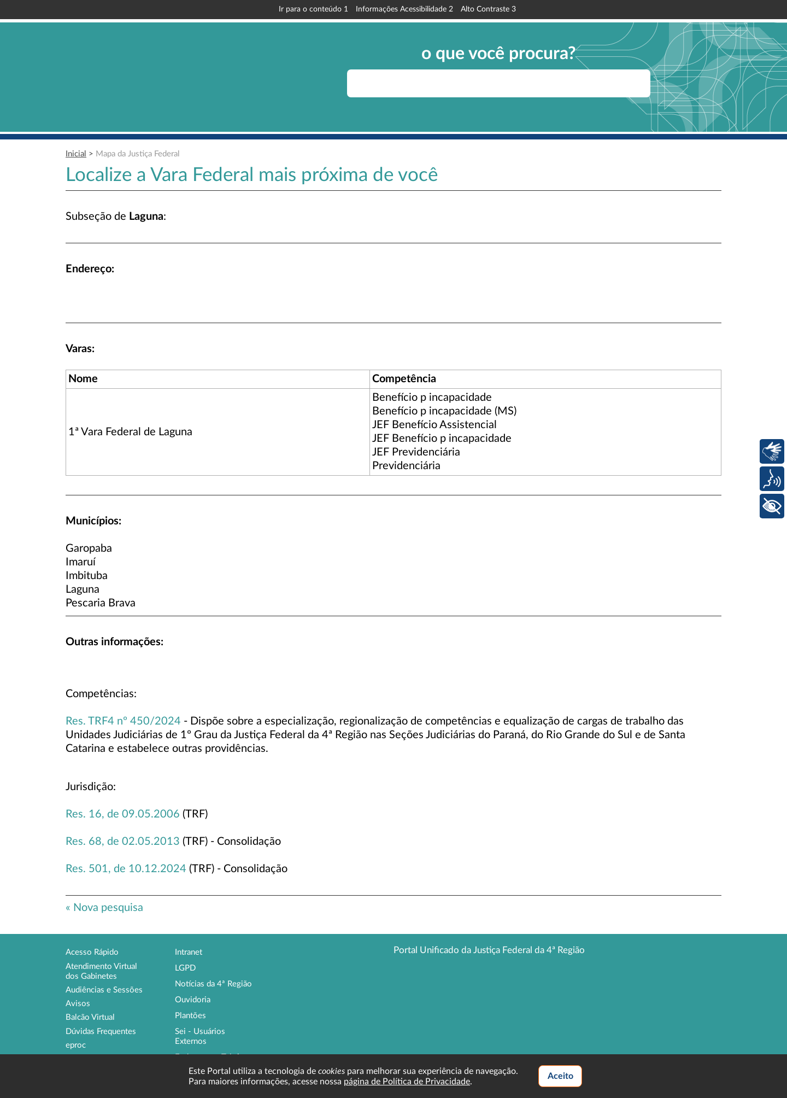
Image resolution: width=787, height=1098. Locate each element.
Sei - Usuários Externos (200, 1036)
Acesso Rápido (92, 952)
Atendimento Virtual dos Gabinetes (101, 971)
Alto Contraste (488, 9)
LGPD (185, 968)
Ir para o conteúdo (313, 9)
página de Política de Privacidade (407, 1081)
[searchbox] (498, 83)
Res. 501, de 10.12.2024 (126, 868)
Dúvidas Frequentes (101, 1031)
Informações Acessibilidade (404, 9)
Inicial (76, 154)
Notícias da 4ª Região (213, 984)
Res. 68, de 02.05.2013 (123, 841)
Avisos (78, 1004)
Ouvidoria (192, 1000)
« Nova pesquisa (104, 907)
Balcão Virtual (90, 1017)
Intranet (188, 952)
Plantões (190, 1016)
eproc (76, 1045)
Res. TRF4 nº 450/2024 (123, 721)
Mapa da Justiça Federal (138, 154)
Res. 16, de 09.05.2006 (123, 814)
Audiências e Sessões (104, 990)
